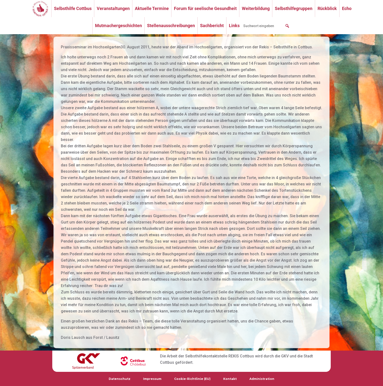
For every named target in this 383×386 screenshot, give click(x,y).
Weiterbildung (256, 8)
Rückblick (327, 8)
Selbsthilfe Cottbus (73, 8)
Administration (261, 379)
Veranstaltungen (113, 8)
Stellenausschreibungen (171, 25)
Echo (346, 8)
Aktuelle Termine (152, 8)
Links (234, 25)
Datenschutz (119, 379)
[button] (287, 26)
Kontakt (230, 379)
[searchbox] (266, 26)
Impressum (152, 379)
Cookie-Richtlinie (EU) (192, 379)
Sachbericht (212, 25)
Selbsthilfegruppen (293, 8)
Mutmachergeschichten (118, 25)
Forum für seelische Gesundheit (205, 8)
